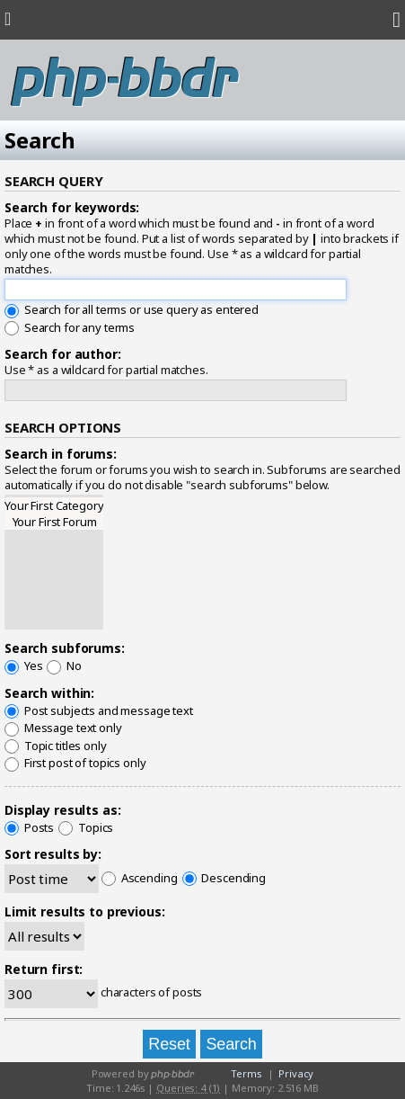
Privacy (295, 1073)
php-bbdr (124, 80)
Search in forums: (60, 453)
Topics (85, 827)
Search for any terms (69, 327)
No (64, 665)
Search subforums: (64, 648)
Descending (224, 878)
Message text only (63, 727)
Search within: (49, 692)
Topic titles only (55, 745)
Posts (29, 827)
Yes (23, 665)
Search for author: (62, 353)
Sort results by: (52, 853)
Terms (246, 1073)
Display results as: (62, 809)
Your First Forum (53, 522)
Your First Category (53, 505)
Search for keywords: (71, 207)
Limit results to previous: (84, 911)
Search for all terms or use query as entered (131, 309)
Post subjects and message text (98, 710)
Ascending (139, 878)
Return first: (43, 969)
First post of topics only (75, 763)
